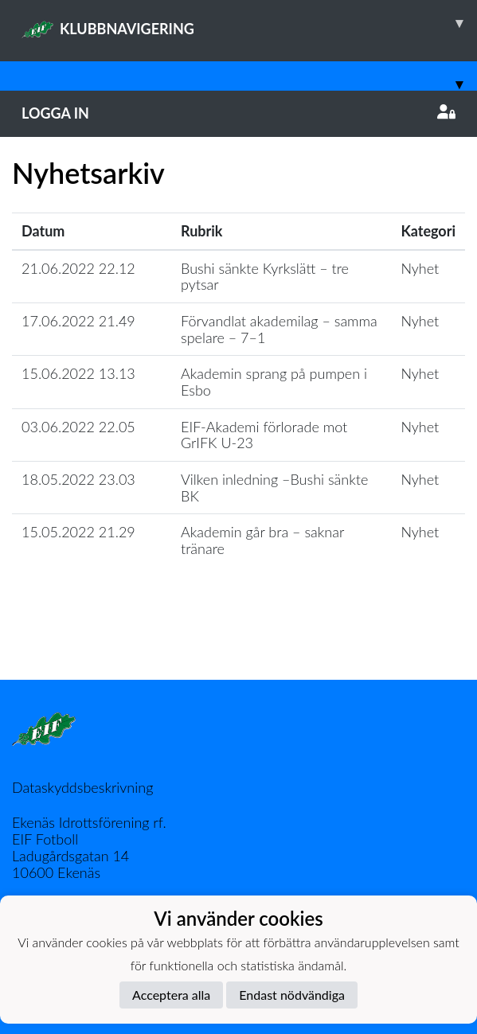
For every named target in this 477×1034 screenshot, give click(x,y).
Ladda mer (238, 645)
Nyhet (420, 268)
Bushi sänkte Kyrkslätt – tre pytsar (265, 276)
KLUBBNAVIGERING (249, 23)
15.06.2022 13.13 (78, 373)
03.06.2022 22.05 (78, 426)
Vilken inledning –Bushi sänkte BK (274, 487)
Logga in (238, 113)
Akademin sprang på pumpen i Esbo (274, 382)
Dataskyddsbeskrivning (82, 787)
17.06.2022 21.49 (78, 321)
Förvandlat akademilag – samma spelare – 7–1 (279, 329)
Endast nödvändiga (292, 994)
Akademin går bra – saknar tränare (262, 540)
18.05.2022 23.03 (78, 479)
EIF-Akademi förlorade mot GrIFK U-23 (264, 435)
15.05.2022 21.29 (78, 531)
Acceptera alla (171, 994)
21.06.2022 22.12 (78, 268)
